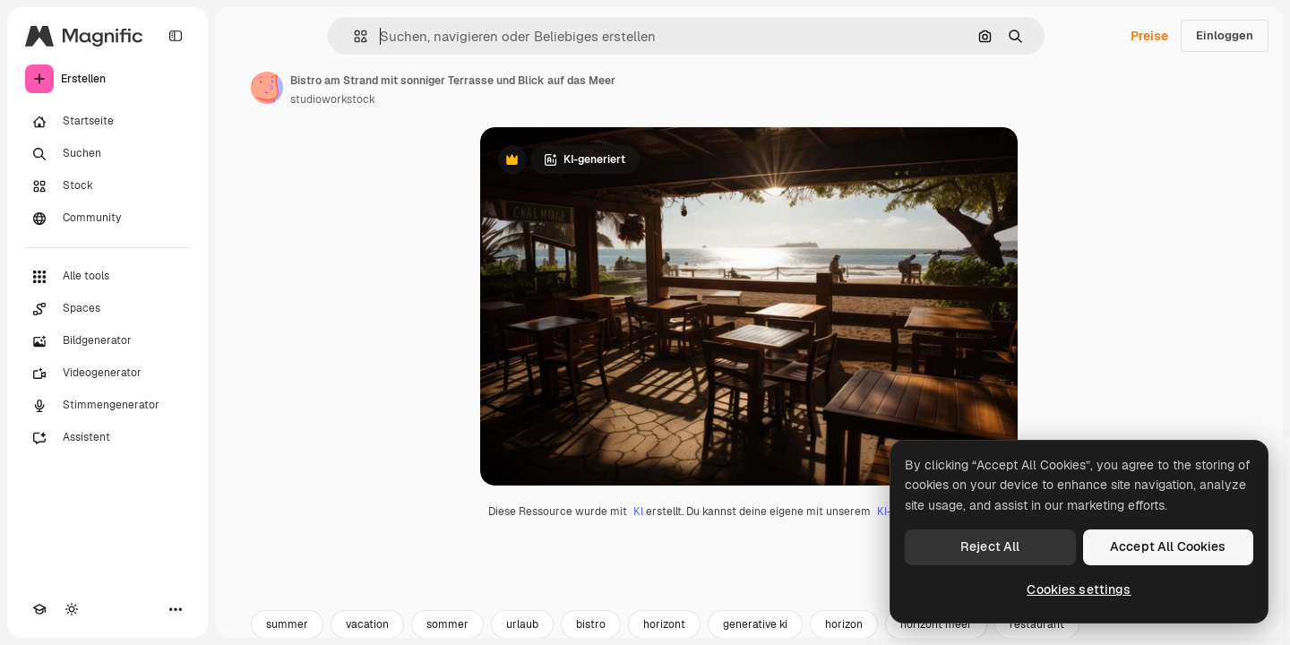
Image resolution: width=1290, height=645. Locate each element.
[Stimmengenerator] (107, 405)
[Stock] (107, 186)
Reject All (989, 546)
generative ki (755, 624)
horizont (664, 624)
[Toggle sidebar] (175, 36)
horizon (844, 624)
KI (638, 511)
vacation (367, 624)
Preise (1149, 36)
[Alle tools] (107, 276)
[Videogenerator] (107, 373)
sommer (447, 624)
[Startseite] (107, 122)
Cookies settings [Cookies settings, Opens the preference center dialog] (1079, 589)
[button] (353, 36)
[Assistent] (107, 438)
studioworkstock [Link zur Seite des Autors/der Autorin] (332, 99)
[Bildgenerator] (107, 341)
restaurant (1037, 624)
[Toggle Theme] (71, 609)
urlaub (522, 624)
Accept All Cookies (1168, 546)
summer (287, 624)
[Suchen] (107, 154)
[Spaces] (107, 309)
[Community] (107, 218)
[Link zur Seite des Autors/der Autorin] (267, 88)
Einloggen (1224, 35)
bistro (591, 624)
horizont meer (936, 624)
